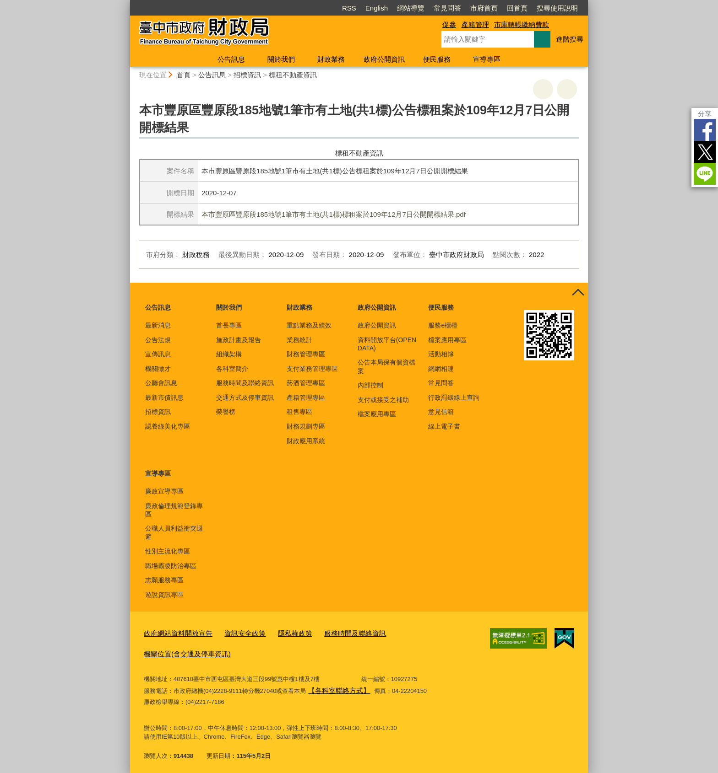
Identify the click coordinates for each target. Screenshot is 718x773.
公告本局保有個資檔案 (386, 366)
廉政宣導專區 (164, 491)
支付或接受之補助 (383, 399)
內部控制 (370, 385)
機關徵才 (158, 368)
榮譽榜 (225, 411)
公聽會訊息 (161, 382)
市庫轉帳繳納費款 (521, 24)
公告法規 (158, 340)
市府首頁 (484, 8)
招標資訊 (247, 75)
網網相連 (441, 368)
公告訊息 (231, 59)
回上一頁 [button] (567, 89)
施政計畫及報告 (238, 340)
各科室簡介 (232, 368)
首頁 (183, 75)
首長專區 (229, 325)
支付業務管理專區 (312, 368)
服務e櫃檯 (442, 325)
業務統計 (299, 340)
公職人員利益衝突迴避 (174, 532)
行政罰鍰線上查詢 (453, 397)
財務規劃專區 (306, 426)
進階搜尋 (569, 39)
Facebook (705, 130)
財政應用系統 (306, 441)
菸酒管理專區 (306, 382)
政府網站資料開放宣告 (173, 632)
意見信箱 (441, 411)
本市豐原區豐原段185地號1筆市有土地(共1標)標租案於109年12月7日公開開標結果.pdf (333, 214)
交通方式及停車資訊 (245, 397)
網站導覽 (410, 8)
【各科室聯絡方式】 (335, 685)
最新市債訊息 (164, 397)
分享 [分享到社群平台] (705, 113)
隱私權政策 (278, 632)
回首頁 (517, 8)
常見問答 (447, 8)
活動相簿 (441, 354)
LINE (705, 174)
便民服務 (437, 59)
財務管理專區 (306, 354)
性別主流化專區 (167, 551)
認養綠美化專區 (167, 426)
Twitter (705, 152)
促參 (449, 24)
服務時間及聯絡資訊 (245, 382)
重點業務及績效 (309, 325)
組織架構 (229, 354)
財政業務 (331, 59)
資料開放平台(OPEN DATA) (387, 344)
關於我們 (281, 59)
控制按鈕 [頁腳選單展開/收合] (578, 293)
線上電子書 (444, 426)
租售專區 (299, 411)
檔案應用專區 (377, 414)
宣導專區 (486, 59)
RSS (349, 8)
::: (126, 4)
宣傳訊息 (158, 354)
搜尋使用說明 (557, 8)
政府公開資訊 (384, 59)
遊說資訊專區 (164, 594)
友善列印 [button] (543, 89)
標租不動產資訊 (293, 75)
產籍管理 (475, 24)
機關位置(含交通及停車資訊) (181, 651)
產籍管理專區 (306, 397)
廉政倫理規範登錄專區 (174, 510)
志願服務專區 (164, 580)
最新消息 (158, 325)
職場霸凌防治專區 (170, 565)
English (376, 8)
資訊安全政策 (233, 632)
